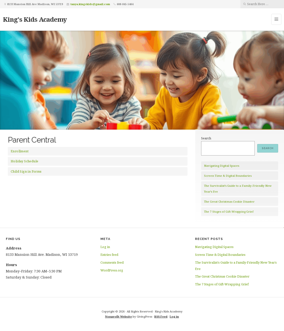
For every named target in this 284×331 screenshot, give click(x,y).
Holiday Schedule (24, 161)
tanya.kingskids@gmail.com (90, 4)
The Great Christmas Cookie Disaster (229, 201)
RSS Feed (160, 316)
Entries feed (109, 254)
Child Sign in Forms (26, 171)
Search (206, 138)
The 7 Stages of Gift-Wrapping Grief (229, 211)
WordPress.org (111, 270)
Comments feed (112, 262)
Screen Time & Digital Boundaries (228, 175)
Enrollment (20, 151)
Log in (105, 247)
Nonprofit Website (118, 316)
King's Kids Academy (35, 19)
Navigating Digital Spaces (221, 165)
